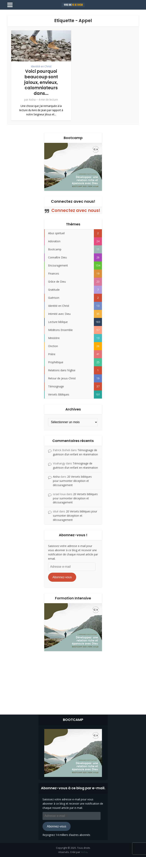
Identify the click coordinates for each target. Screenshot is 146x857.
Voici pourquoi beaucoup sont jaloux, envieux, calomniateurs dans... (41, 82)
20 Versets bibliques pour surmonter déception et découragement (72, 481)
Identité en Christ (41, 66)
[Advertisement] (73, 682)
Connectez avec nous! (73, 201)
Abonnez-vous (62, 577)
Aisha (32, 99)
